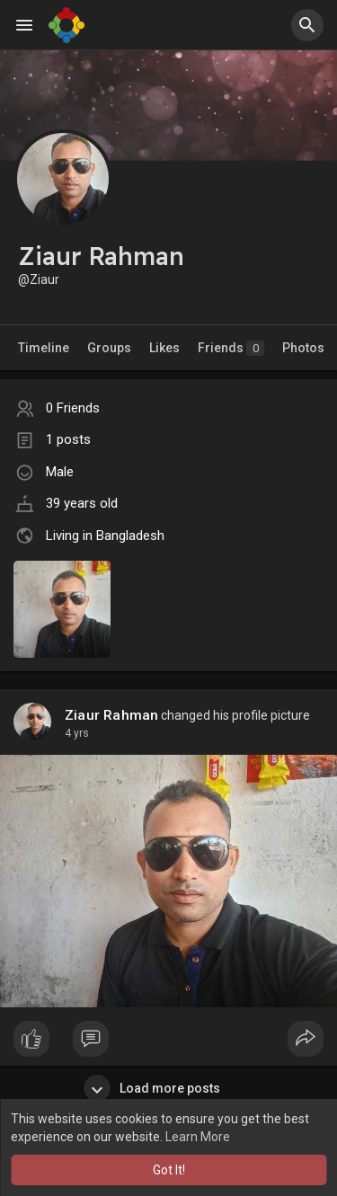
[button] (307, 25)
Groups (109, 348)
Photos (303, 348)
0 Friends (73, 408)
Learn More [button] (197, 1137)
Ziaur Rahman (111, 715)
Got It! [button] (169, 1170)
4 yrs (77, 733)
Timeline (43, 348)
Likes (164, 348)
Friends (231, 348)
